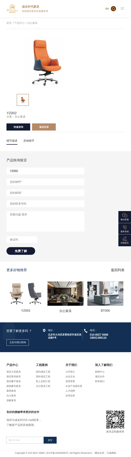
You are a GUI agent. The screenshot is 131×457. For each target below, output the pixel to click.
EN (107, 8)
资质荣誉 (70, 381)
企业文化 (70, 376)
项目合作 (100, 376)
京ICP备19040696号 (57, 453)
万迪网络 (111, 453)
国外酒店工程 (43, 376)
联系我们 (100, 381)
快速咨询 (18, 127)
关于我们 (71, 365)
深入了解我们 (103, 365)
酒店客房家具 (13, 376)
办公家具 (32, 22)
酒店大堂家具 (13, 371)
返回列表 (118, 270)
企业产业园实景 (74, 386)
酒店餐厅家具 (13, 381)
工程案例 (42, 365)
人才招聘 (70, 390)
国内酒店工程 (43, 371)
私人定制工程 (43, 381)
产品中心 (19, 22)
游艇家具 (11, 400)
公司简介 (70, 371)
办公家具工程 (43, 386)
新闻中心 (100, 371)
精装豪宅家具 (13, 386)
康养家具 (11, 390)
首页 (9, 22)
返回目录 (44, 127)
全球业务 (70, 395)
